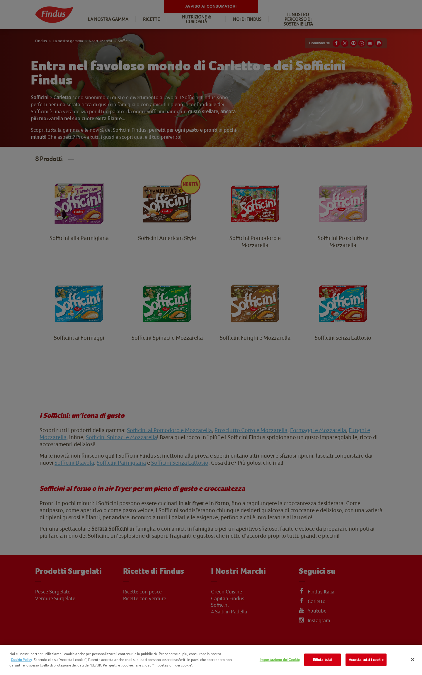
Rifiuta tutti (322, 659)
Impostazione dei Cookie (280, 659)
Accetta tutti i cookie (366, 659)
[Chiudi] (412, 659)
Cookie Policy (21, 659)
